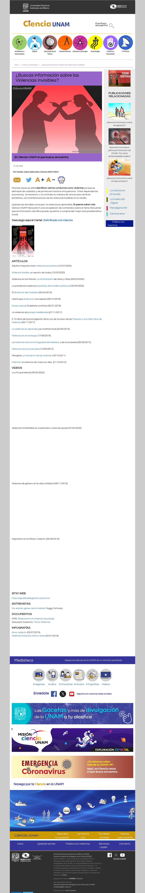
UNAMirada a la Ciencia (57, 220)
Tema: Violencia (42, 622)
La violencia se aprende (24, 329)
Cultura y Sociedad (30, 65)
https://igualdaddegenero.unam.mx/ (31, 598)
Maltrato (16, 362)
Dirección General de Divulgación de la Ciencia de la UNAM (74, 885)
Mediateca (23, 660)
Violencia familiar (20, 272)
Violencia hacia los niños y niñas (28, 635)
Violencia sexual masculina (26, 349)
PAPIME (72, 879)
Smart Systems (70, 890)
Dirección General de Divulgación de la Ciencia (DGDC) (73, 856)
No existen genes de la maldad (28, 608)
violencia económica (47, 266)
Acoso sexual (19, 306)
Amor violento (19, 632)
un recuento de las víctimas (37, 355)
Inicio (16, 65)
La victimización (44, 279)
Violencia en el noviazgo (24, 335)
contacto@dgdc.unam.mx (62, 887)
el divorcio (29, 299)
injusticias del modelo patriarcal (53, 286)
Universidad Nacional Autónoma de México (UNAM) (71, 854)
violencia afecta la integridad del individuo (37, 342)
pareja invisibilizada (38, 312)
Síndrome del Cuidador (26, 292)
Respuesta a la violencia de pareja (36, 618)
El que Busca (101, 25)
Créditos (64, 875)
